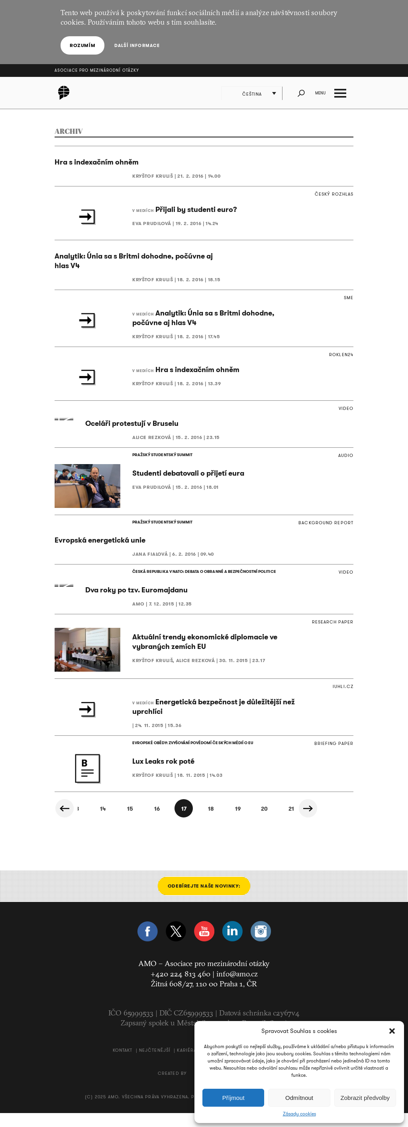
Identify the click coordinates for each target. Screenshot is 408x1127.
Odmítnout (299, 1097)
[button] (392, 1031)
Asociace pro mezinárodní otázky (97, 70)
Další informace (137, 45)
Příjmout (233, 1097)
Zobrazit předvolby (365, 1097)
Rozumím (82, 45)
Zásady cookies (299, 1114)
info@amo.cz (237, 987)
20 (254, 823)
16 (146, 823)
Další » (308, 822)
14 (92, 823)
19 (227, 823)
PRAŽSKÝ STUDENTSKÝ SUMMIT (162, 462)
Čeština (252, 94)
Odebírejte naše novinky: (204, 900)
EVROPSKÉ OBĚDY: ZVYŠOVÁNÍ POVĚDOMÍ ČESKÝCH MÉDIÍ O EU (192, 757)
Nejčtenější (155, 1064)
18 (200, 823)
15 (119, 823)
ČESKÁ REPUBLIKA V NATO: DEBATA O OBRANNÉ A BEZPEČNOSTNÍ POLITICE (203, 579)
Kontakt (123, 1064)
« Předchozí (64, 822)
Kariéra (186, 1064)
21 (281, 823)
